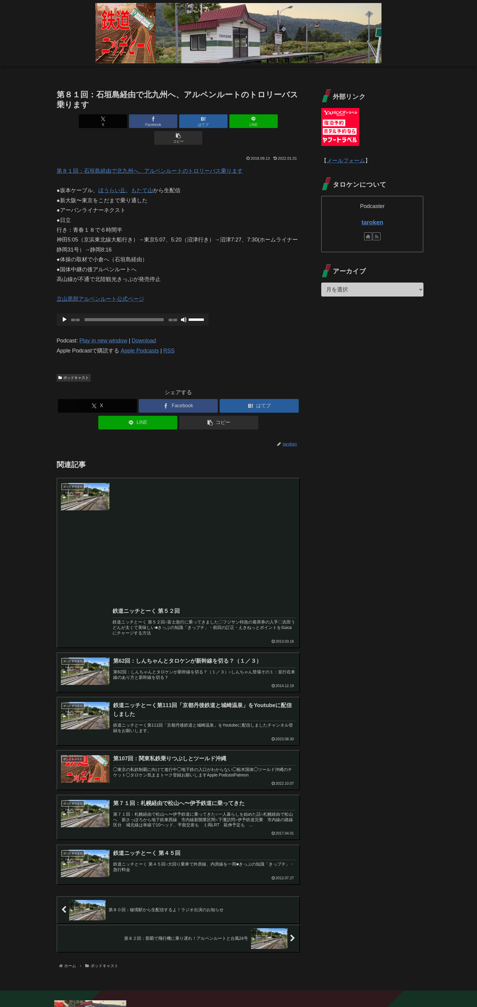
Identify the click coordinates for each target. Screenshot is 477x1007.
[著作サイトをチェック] (368, 236)
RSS (169, 334)
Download (144, 324)
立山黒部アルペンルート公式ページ (100, 282)
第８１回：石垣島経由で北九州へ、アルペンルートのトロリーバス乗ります (150, 154)
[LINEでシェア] (219, 121)
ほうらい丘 (112, 174)
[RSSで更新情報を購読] (377, 236)
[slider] (124, 302)
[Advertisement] (204, 538)
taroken (372, 222)
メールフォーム (346, 161)
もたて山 (142, 174)
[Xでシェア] (96, 121)
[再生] (64, 303)
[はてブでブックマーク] (178, 121)
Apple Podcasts (140, 334)
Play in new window (103, 324)
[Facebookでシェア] (137, 121)
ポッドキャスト (73, 361)
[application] (133, 303)
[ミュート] (184, 303)
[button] (260, 121)
